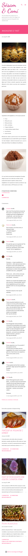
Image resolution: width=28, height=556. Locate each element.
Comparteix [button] (5, 197)
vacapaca (8, 208)
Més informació (6, 450)
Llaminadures (6, 192)
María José (9, 225)
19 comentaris (14, 449)
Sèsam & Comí (10, 7)
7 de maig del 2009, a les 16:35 (14, 236)
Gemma (8, 241)
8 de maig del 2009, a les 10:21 (14, 295)
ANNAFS (8, 342)
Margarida (9, 299)
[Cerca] (22, 3)
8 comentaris (14, 495)
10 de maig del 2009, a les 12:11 (14, 357)
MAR (7, 256)
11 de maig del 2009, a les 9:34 (14, 395)
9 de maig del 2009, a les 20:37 (14, 338)
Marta (8, 362)
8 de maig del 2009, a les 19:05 (14, 316)
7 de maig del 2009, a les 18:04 (14, 251)
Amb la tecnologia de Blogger (14, 551)
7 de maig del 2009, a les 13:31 (14, 220)
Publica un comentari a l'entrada (10, 399)
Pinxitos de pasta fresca (10, 523)
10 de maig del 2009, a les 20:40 (14, 372)
